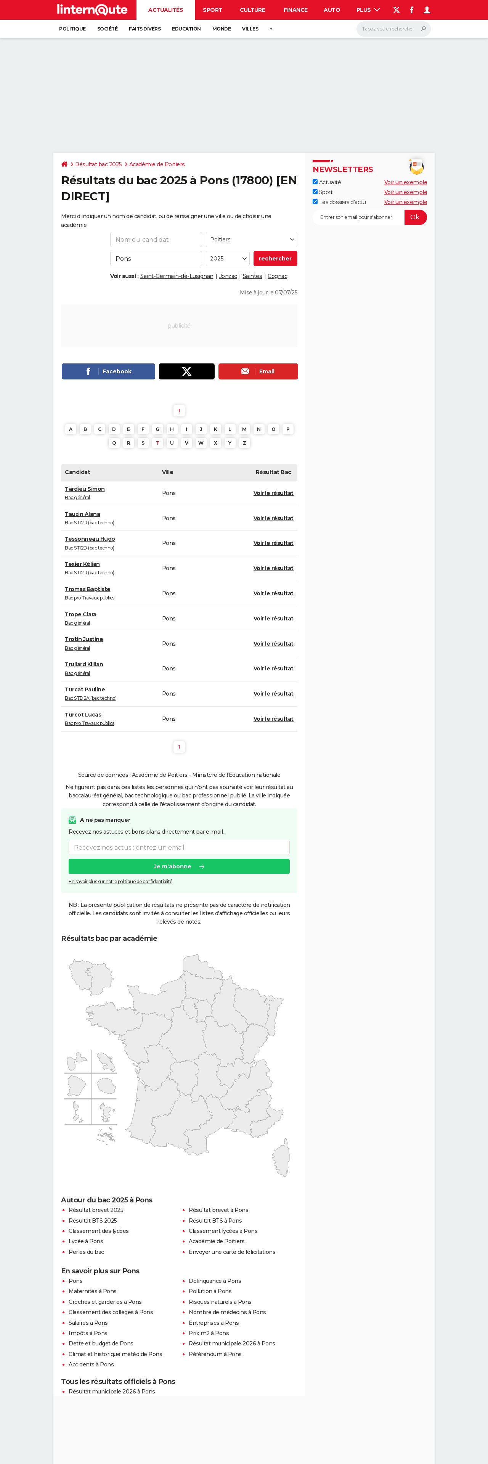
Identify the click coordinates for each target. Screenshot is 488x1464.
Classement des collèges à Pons (111, 1312)
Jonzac (228, 276)
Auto (332, 9)
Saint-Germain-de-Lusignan (177, 276)
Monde (221, 29)
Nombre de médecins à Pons (227, 1312)
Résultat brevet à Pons (218, 1210)
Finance (296, 9)
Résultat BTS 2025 (93, 1220)
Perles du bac (86, 1252)
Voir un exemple (405, 182)
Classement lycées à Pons (223, 1231)
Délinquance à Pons (215, 1281)
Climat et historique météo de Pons (115, 1354)
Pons (75, 1281)
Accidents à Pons (91, 1364)
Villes (250, 29)
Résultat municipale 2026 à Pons (232, 1343)
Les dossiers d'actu (339, 202)
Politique (72, 29)
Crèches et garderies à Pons (105, 1301)
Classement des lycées (99, 1231)
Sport (212, 9)
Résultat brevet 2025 (96, 1210)
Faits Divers (145, 29)
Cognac (277, 276)
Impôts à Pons (88, 1333)
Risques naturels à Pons (220, 1301)
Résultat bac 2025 (98, 164)
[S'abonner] (370, 217)
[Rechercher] (393, 29)
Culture (252, 9)
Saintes (252, 276)
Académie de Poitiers (157, 164)
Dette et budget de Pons (101, 1343)
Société (107, 29)
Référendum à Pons (215, 1354)
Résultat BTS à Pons (215, 1220)
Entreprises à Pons (214, 1322)
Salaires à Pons (88, 1322)
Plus (368, 9)
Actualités (165, 9)
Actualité (327, 182)
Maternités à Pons (93, 1291)
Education (186, 29)
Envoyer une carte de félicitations (232, 1252)
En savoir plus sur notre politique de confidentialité (120, 882)
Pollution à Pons (210, 1291)
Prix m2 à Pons (209, 1333)
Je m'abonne (172, 866)
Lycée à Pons (86, 1241)
